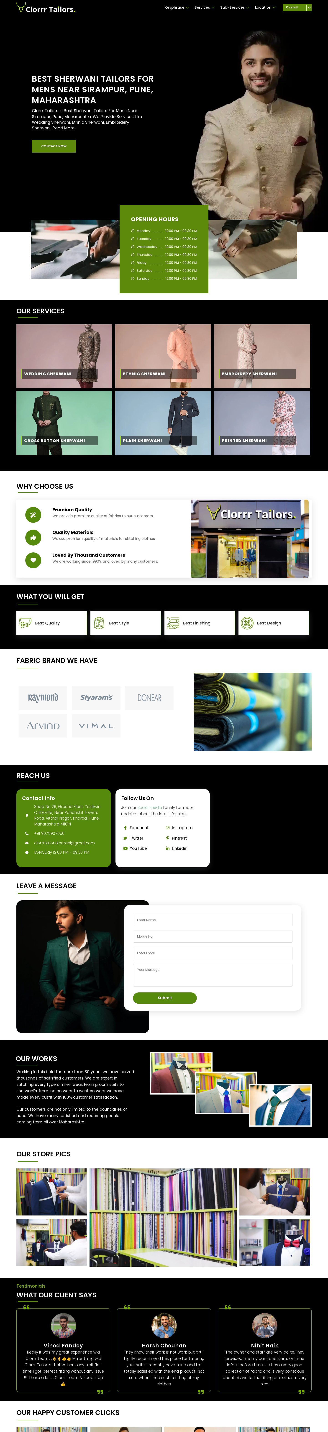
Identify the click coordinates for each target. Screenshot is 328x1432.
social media (150, 807)
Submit (165, 998)
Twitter (132, 838)
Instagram (178, 828)
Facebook (135, 828)
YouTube (134, 848)
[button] (54, 146)
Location (265, 7)
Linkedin (175, 848)
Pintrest (175, 838)
